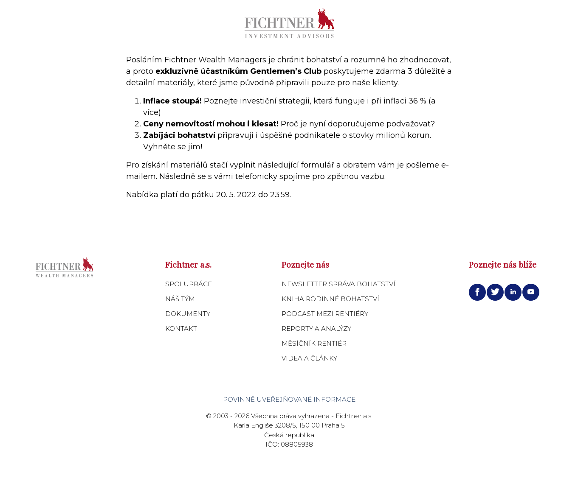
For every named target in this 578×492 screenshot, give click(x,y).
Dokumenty (187, 314)
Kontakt (181, 328)
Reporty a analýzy (316, 328)
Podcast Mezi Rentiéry (325, 314)
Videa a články (309, 358)
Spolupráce (188, 284)
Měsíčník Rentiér (314, 343)
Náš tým (180, 299)
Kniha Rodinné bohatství (330, 299)
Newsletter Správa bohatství (338, 284)
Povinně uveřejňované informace (289, 399)
